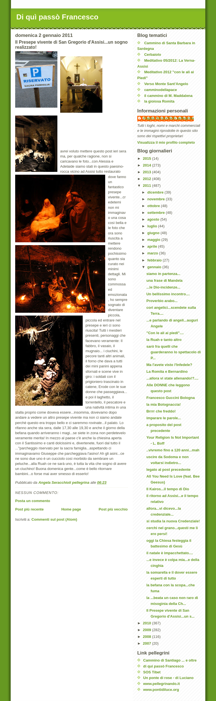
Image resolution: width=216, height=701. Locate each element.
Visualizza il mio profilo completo (166, 142)
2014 (147, 165)
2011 (147, 185)
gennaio (154, 267)
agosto (153, 219)
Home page (71, 509)
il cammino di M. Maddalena (168, 96)
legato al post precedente (168, 469)
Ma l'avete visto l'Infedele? (169, 365)
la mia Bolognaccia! (163, 404)
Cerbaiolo (152, 54)
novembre (156, 199)
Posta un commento (32, 501)
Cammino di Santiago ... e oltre (170, 660)
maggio (154, 240)
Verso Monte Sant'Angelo (166, 84)
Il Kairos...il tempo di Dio (167, 489)
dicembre (156, 192)
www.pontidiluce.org (161, 689)
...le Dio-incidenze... (163, 287)
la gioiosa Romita (159, 101)
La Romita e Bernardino (167, 371)
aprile (152, 246)
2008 (147, 637)
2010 (147, 623)
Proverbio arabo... (161, 301)
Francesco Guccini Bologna (170, 398)
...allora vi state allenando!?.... (172, 378)
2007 (147, 643)
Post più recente (29, 509)
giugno (154, 233)
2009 (147, 630)
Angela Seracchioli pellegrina (168, 118)
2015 (147, 158)
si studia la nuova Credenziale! (173, 521)
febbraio (155, 260)
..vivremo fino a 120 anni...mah (172, 450)
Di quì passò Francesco (57, 17)
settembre (156, 212)
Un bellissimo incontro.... (168, 294)
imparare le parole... (163, 418)
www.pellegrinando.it (161, 684)
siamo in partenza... (163, 274)
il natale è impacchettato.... (169, 553)
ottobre (154, 206)
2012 (147, 179)
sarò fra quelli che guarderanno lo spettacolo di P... (173, 352)
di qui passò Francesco (163, 666)
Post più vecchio (113, 509)
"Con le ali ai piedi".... (165, 333)
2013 (147, 172)
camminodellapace (160, 90)
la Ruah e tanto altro (163, 340)
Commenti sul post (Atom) (54, 519)
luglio (152, 226)
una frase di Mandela (164, 280)
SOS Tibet (152, 672)
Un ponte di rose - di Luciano (168, 678)
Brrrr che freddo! (161, 411)
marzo (153, 253)
